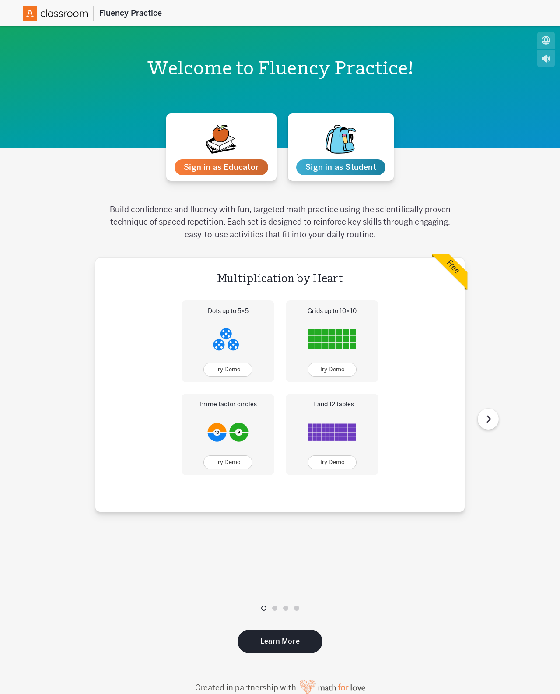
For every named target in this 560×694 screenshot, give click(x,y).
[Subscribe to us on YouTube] (491, 649)
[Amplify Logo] (58, 13)
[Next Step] (488, 381)
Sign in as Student (340, 167)
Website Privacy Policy (464, 674)
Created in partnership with (280, 613)
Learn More (280, 566)
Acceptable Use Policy (306, 674)
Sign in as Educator (221, 167)
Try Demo (228, 369)
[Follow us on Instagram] (476, 649)
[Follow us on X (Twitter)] (446, 649)
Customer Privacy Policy (223, 674)
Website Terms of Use (385, 674)
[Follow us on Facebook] (461, 649)
